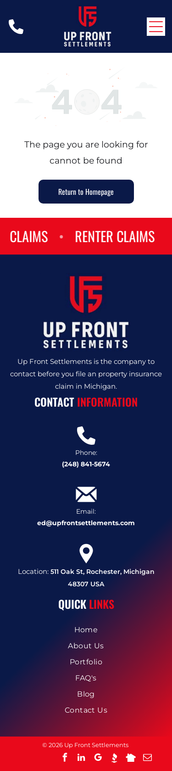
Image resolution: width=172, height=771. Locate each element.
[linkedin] (81, 758)
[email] (147, 758)
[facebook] (64, 758)
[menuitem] (86, 630)
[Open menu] (156, 26)
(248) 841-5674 (86, 464)
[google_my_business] (97, 758)
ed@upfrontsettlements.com (86, 523)
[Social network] (114, 758)
